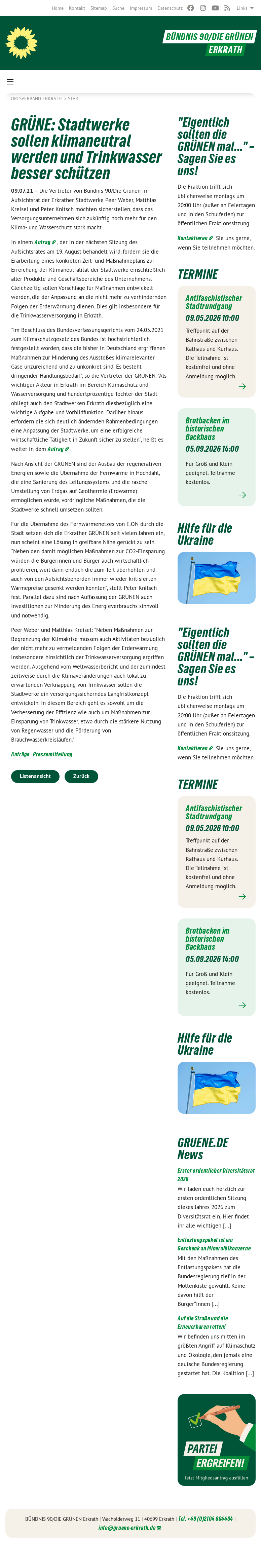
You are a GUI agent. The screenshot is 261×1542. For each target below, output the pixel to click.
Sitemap (98, 8)
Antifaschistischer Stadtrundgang (215, 302)
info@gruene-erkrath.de (127, 1526)
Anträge (20, 754)
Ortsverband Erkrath (37, 99)
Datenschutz (170, 8)
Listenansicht (35, 776)
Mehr (217, 386)
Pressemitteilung (53, 754)
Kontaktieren (193, 237)
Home (58, 8)
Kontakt (77, 8)
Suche (118, 8)
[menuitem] (58, 8)
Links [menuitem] (242, 8)
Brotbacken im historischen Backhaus (209, 428)
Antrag (42, 242)
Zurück (81, 776)
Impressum (141, 8)
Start (74, 99)
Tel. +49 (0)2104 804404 (205, 1517)
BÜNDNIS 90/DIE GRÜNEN (208, 36)
